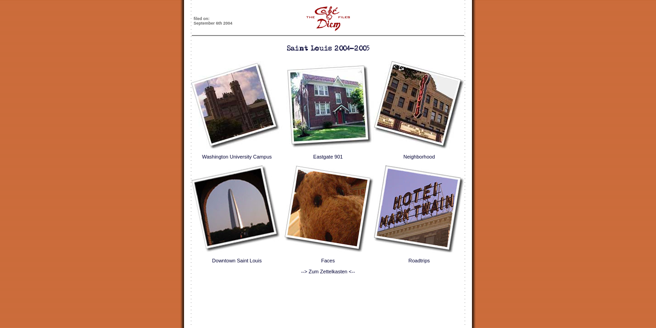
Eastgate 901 (328, 156)
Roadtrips (419, 260)
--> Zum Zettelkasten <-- (328, 271)
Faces (328, 260)
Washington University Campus (237, 156)
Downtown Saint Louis (237, 260)
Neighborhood (419, 156)
